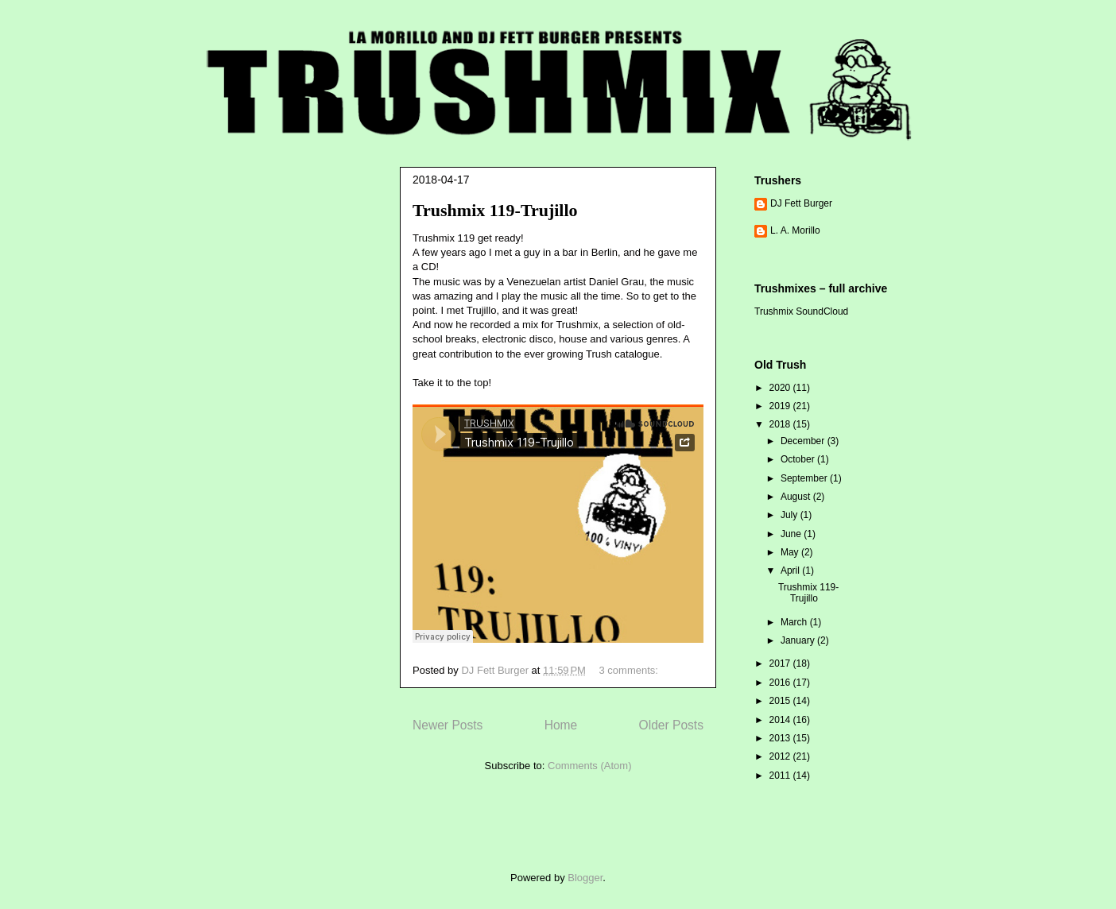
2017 (781, 663)
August (797, 496)
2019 (781, 406)
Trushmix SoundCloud (801, 311)
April (791, 570)
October (799, 459)
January (799, 640)
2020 (781, 387)
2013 (781, 738)
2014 (781, 719)
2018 (781, 424)
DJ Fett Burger (801, 203)
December (804, 441)
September (805, 478)
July (790, 514)
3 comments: (630, 670)
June (792, 534)
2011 (781, 775)
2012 (781, 756)
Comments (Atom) (589, 766)
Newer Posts (447, 725)
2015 (781, 700)
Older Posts (671, 725)
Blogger (585, 878)
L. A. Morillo (795, 230)
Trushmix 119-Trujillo (495, 210)
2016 (781, 682)
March (795, 622)
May (791, 552)
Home (561, 725)
